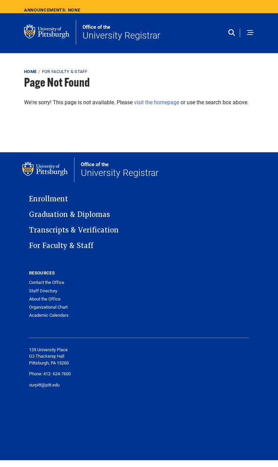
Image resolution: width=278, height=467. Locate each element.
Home (30, 71)
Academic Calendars (49, 315)
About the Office (45, 299)
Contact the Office (46, 282)
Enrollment (48, 199)
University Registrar (121, 32)
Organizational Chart (48, 307)
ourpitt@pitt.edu (44, 385)
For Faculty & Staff (65, 71)
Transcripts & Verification (74, 230)
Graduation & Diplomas (69, 214)
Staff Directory (43, 291)
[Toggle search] (233, 33)
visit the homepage (156, 102)
